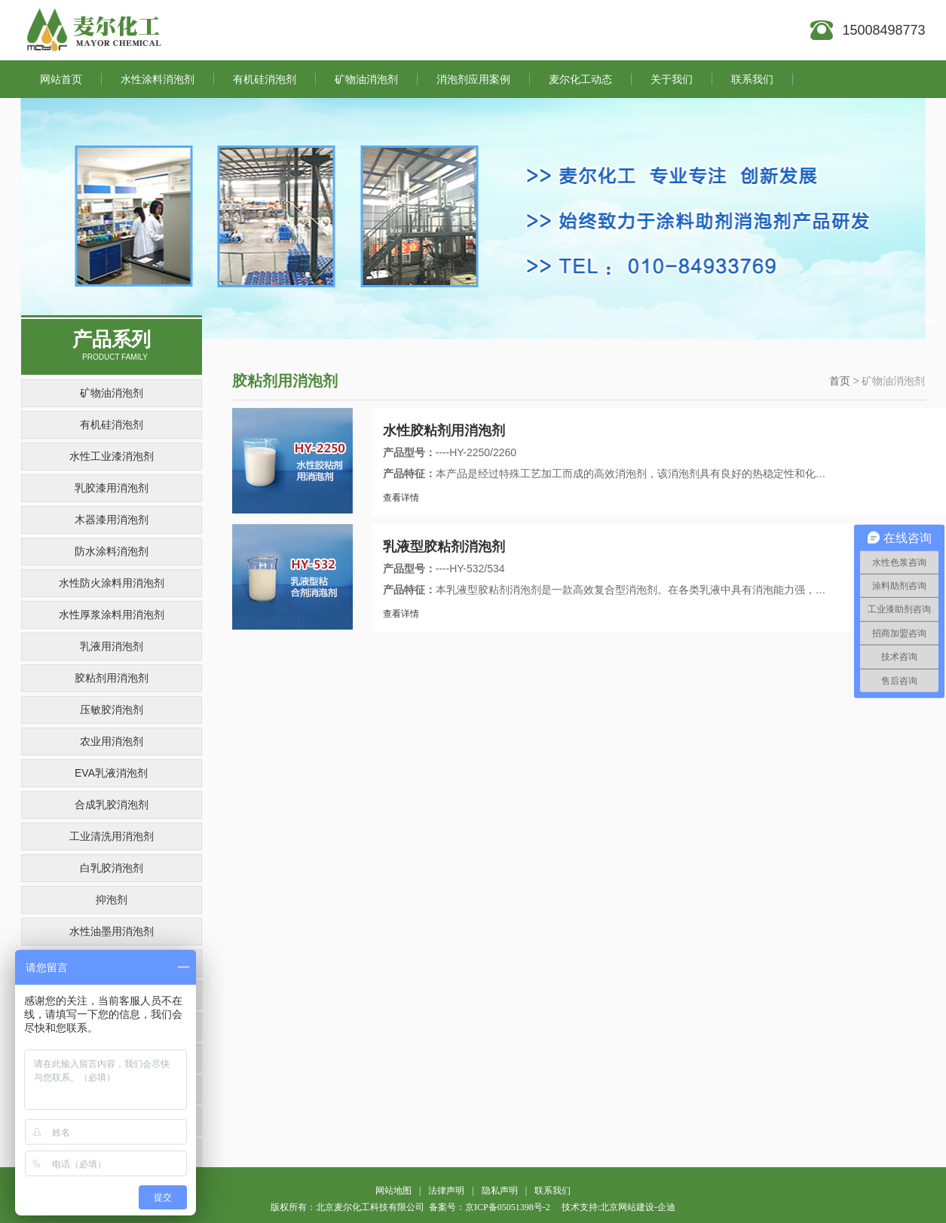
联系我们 (552, 1190)
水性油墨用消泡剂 (111, 931)
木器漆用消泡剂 (111, 519)
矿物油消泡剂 (111, 393)
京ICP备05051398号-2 (507, 1207)
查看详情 (401, 497)
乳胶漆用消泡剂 (111, 488)
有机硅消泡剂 (111, 424)
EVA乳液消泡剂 (111, 773)
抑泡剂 (111, 899)
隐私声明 (500, 1190)
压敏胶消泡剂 (111, 709)
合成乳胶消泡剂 (111, 804)
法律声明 (446, 1190)
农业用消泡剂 (111, 741)
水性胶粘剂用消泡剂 (444, 430)
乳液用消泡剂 (111, 646)
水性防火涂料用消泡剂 (111, 583)
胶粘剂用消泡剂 (111, 678)
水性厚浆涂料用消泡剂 (111, 614)
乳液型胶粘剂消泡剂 (444, 546)
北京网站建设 (627, 1207)
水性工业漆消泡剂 (111, 456)
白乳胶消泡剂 (111, 868)
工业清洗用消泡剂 (111, 836)
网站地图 (393, 1190)
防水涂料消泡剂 (111, 551)
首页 (839, 381)
